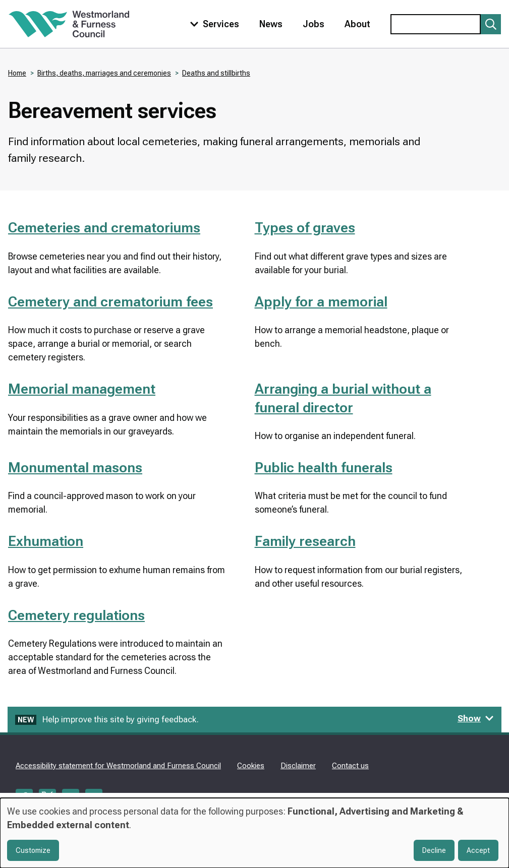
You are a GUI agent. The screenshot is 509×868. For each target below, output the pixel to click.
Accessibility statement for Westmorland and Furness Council (118, 765)
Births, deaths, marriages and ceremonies (104, 73)
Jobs (313, 24)
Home (17, 73)
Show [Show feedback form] (476, 718)
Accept (478, 850)
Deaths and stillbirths (216, 73)
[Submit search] (491, 24)
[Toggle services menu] (212, 24)
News (270, 24)
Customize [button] (33, 850)
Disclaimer (298, 765)
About (357, 24)
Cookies (250, 765)
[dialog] (254, 833)
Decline (434, 850)
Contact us (350, 765)
